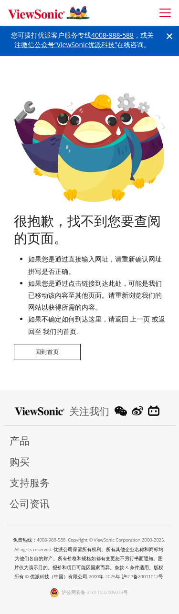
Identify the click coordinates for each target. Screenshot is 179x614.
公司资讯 (30, 504)
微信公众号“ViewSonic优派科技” (69, 44)
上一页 (140, 318)
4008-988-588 (112, 35)
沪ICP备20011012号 (143, 577)
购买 (20, 462)
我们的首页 (59, 331)
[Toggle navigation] (165, 13)
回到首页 (47, 352)
